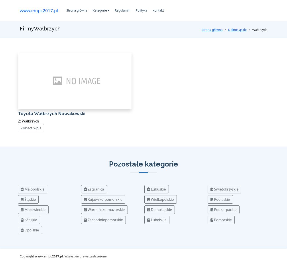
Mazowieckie (33, 209)
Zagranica (94, 189)
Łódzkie (29, 219)
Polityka (141, 10)
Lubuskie (156, 189)
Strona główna (76, 10)
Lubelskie (157, 219)
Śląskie (28, 199)
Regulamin (122, 10)
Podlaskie (220, 199)
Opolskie (30, 230)
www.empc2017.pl (39, 11)
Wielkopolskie (160, 199)
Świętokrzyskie (224, 189)
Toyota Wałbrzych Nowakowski (51, 113)
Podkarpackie (223, 209)
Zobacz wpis (31, 128)
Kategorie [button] (100, 10)
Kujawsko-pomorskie (103, 199)
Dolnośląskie (237, 30)
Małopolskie (32, 189)
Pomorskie (221, 219)
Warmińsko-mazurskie (104, 209)
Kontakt (158, 10)
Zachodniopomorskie (103, 219)
